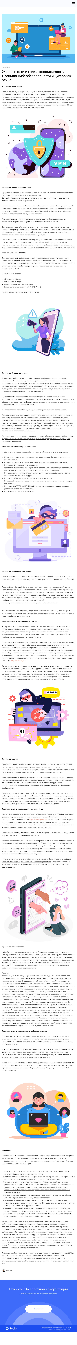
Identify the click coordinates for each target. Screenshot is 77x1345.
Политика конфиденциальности (59, 1343)
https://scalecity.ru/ (12, 663)
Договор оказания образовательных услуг (56, 1341)
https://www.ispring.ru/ (44, 822)
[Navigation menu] (73, 3)
